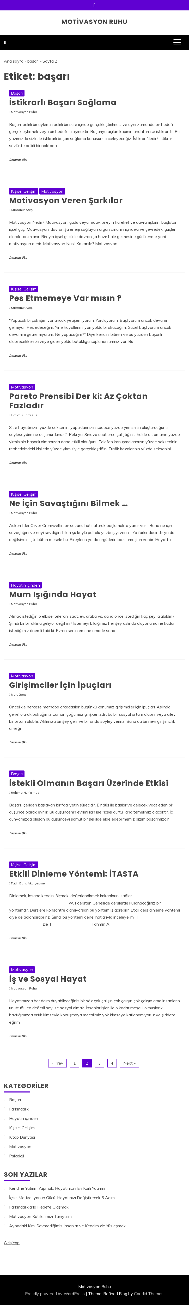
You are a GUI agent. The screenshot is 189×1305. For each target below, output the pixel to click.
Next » (129, 1063)
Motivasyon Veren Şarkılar (66, 200)
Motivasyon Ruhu (94, 21)
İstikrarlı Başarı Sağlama (63, 102)
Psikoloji (16, 1155)
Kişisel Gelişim (23, 191)
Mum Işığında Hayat (52, 594)
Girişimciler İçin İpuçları (60, 685)
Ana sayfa (13, 61)
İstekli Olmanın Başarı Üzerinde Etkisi (88, 783)
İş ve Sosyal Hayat (48, 979)
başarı (33, 61)
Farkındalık (19, 1109)
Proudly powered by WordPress (55, 1293)
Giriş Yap (12, 1242)
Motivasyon (52, 191)
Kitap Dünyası (22, 1137)
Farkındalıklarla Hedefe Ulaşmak (39, 1207)
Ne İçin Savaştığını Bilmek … (68, 503)
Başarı (17, 93)
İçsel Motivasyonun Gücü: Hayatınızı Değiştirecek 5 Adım (62, 1197)
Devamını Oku (18, 160)
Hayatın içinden (25, 585)
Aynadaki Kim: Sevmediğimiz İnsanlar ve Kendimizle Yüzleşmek (67, 1225)
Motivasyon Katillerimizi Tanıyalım (40, 1216)
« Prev (57, 1063)
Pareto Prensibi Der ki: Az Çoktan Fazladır (78, 401)
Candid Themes (148, 1293)
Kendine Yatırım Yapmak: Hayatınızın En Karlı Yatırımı (57, 1188)
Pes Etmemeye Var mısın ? (65, 298)
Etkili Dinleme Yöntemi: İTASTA (74, 874)
